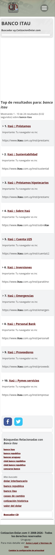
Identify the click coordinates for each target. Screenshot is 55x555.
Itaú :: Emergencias (21, 295)
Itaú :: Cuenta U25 (20, 239)
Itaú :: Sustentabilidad (22, 154)
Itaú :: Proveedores (20, 352)
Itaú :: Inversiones (19, 267)
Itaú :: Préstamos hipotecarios (28, 182)
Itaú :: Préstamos (19, 126)
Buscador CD (11, 514)
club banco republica (15, 465)
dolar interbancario (16, 481)
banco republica (12, 453)
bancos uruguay (12, 457)
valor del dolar (13, 505)
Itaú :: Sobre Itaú (18, 211)
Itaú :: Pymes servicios (24, 380)
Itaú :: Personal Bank (21, 324)
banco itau (9, 449)
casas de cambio (14, 496)
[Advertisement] (27, 69)
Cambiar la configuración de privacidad (26, 550)
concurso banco (12, 468)
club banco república (15, 461)
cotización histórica (16, 500)
